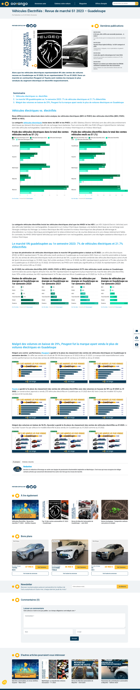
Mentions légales (85, 662)
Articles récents (28, 414)
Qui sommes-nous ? (86, 655)
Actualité (64, 652)
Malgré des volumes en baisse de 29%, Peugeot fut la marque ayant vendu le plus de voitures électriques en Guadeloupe (70, 102)
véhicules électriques (32, 123)
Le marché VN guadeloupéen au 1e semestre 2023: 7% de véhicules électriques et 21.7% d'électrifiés (61, 99)
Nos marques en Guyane (48, 667)
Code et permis (66, 662)
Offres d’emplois (66, 672)
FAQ (82, 660)
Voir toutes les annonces (30, 525)
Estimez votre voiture (63, 4)
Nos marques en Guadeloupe (49, 659)
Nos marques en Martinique (49, 676)
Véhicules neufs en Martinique (50, 669)
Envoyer (74, 590)
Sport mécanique (66, 660)
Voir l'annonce (42, 519)
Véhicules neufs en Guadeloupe (50, 652)
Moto (63, 657)
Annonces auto (40, 4)
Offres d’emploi (101, 4)
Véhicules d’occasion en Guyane (50, 664)
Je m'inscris (122, 538)
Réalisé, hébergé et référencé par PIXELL (117, 688)
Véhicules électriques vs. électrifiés (31, 96)
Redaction (27, 418)
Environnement (65, 667)
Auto (63, 655)
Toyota (15, 341)
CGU (82, 665)
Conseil (64, 665)
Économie (34, 15)
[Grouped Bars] (40, 165)
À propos (16, 414)
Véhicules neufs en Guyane (49, 661)
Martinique (16, 493)
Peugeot (45, 305)
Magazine (83, 4)
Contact (83, 652)
